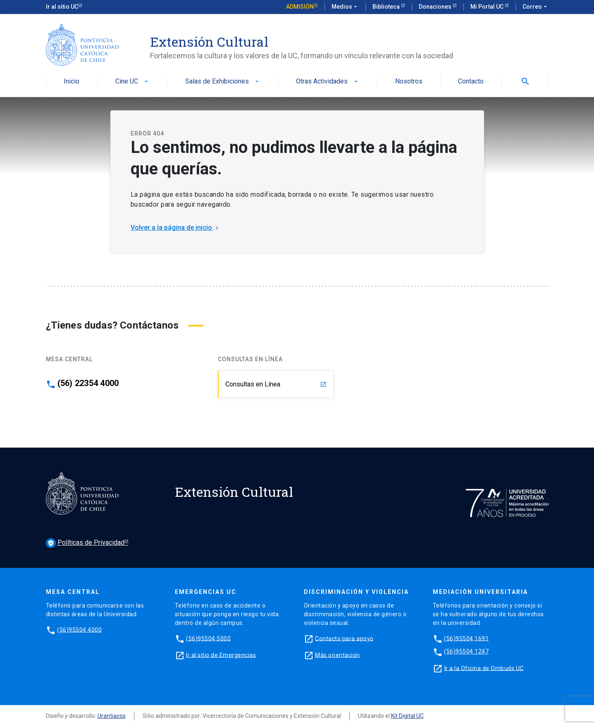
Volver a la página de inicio (175, 227)
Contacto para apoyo (344, 638)
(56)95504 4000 (79, 629)
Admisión (300, 6)
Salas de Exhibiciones (222, 81)
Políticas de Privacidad (85, 543)
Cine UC (132, 81)
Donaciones (436, 6)
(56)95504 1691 (466, 638)
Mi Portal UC (487, 6)
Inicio (71, 81)
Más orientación (337, 654)
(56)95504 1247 (466, 651)
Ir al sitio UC (62, 6)
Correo (535, 7)
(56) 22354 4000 (88, 383)
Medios (345, 7)
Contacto (471, 81)
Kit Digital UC (407, 716)
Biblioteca (386, 6)
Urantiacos (112, 716)
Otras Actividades (327, 81)
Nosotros (408, 81)
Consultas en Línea (276, 384)
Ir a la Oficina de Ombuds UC (484, 668)
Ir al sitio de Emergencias (221, 654)
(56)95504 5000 (208, 638)
